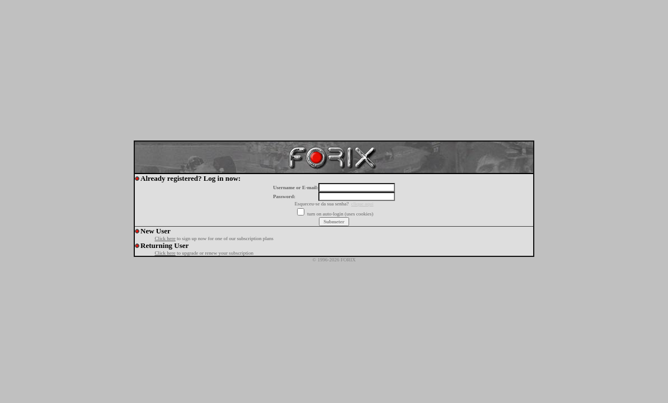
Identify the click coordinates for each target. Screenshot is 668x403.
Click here (164, 238)
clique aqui (362, 204)
